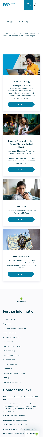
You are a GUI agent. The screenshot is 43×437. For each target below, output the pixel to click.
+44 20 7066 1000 (20, 425)
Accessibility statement (12, 337)
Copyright (7, 324)
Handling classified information (14, 328)
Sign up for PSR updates (12, 382)
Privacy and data (9, 333)
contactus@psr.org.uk (16, 434)
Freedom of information (12, 355)
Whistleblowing (9, 351)
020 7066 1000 (19, 416)
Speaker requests (10, 364)
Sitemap (6, 378)
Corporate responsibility (12, 346)
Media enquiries (9, 360)
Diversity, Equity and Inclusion (14, 373)
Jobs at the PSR (9, 319)
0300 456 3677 (21, 420)
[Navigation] (28, 5)
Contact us (7, 369)
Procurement (8, 342)
